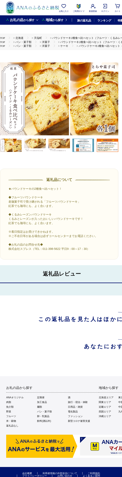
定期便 (40, 397)
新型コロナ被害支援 (79, 421)
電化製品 (73, 411)
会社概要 (27, 473)
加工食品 (42, 402)
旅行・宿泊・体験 (78, 402)
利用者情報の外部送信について (60, 473)
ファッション (75, 416)
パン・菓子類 (44, 411)
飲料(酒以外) (44, 421)
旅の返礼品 (84, 20)
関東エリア (105, 402)
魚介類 (10, 406)
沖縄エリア (105, 416)
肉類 (8, 402)
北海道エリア (106, 397)
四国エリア (105, 411)
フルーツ (11, 416)
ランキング (104, 20)
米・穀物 (11, 421)
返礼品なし (12, 425)
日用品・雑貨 (75, 406)
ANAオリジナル (15, 397)
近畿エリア (105, 406)
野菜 (8, 411)
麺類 (39, 406)
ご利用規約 (94, 473)
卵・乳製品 (43, 416)
